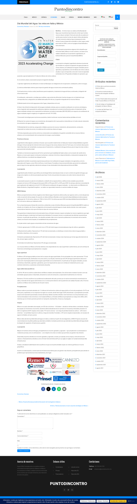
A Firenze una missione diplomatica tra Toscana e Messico (105, 129)
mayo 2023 (100, 296)
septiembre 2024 (101, 242)
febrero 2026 (100, 184)
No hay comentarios (44, 26)
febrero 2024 (100, 265)
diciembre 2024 (101, 231)
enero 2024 (100, 269)
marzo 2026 (100, 180)
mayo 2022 (100, 337)
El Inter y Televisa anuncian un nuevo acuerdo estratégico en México (69, 405)
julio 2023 (99, 289)
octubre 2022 (100, 320)
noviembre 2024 (101, 235)
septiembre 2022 (101, 323)
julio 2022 (99, 330)
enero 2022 (100, 351)
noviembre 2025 (101, 194)
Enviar (101, 70)
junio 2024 (99, 252)
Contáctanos (59, 469)
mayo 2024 (100, 255)
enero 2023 (100, 310)
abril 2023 (99, 300)
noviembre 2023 (101, 276)
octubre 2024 (100, 238)
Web (18, 443)
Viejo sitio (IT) (75, 472)
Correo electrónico (22, 438)
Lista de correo (75, 469)
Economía (54, 17)
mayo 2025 (100, 214)
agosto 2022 (100, 327)
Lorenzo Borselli (99, 135)
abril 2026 (99, 177)
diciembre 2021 (101, 354)
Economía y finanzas (23, 26)
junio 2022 (99, 334)
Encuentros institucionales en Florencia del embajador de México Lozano (104, 93)
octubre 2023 (100, 279)
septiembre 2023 (101, 282)
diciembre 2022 (101, 313)
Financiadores (59, 476)
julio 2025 (99, 207)
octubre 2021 (100, 361)
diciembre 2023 (101, 272)
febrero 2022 (100, 347)
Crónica (44, 17)
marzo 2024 (100, 262)
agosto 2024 (100, 245)
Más (95, 17)
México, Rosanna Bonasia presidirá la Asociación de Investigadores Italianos (38, 402)
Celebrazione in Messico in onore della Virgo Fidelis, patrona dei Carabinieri (105, 160)
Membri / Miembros (84, 17)
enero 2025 (100, 228)
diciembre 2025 (101, 190)
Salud (63, 17)
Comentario (21, 416)
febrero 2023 (100, 306)
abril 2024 (99, 259)
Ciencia (71, 17)
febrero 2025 (100, 224)
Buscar (97, 25)
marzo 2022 (100, 344)
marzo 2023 (100, 303)
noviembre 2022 (101, 317)
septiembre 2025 (101, 201)
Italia (25, 17)
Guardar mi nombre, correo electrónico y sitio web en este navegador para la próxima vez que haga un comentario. (48, 450)
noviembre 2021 (101, 358)
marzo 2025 (100, 221)
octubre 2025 (100, 197)
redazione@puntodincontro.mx (102, 471)
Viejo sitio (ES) (75, 476)
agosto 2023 (100, 286)
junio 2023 (99, 293)
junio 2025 (99, 211)
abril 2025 (99, 218)
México (34, 17)
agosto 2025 (100, 204)
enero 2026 (100, 187)
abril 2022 (99, 340)
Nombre (20, 433)
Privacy (58, 472)
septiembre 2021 (101, 364)
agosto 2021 (100, 368)
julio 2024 (99, 248)
